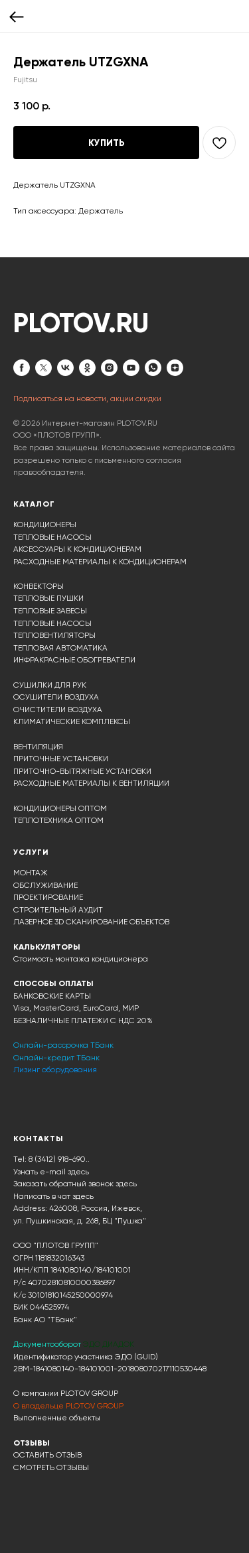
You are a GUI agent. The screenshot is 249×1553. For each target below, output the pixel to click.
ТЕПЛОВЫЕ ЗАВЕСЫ (50, 610)
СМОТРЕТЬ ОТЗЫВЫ (51, 1467)
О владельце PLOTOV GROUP (68, 1405)
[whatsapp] (153, 367)
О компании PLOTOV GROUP (65, 1393)
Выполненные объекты (56, 1417)
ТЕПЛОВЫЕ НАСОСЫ (52, 537)
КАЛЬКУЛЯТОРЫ (46, 947)
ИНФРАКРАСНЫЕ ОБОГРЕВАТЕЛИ (74, 659)
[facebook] (21, 367)
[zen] (175, 367)
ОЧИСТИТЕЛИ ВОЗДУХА (57, 709)
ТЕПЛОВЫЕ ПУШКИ (48, 598)
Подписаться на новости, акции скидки (87, 398)
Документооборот (48, 1344)
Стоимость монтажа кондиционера (80, 958)
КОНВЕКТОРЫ (38, 586)
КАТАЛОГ (34, 504)
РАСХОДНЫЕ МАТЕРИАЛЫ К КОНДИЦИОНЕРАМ (100, 561)
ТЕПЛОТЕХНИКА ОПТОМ (58, 820)
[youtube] (131, 367)
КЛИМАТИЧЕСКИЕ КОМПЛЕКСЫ (71, 721)
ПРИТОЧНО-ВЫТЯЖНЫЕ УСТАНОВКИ (82, 771)
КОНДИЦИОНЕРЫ (44, 524)
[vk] (65, 367)
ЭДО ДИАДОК (108, 1344)
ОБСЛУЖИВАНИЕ (45, 885)
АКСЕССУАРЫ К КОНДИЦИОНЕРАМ (77, 549)
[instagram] (109, 367)
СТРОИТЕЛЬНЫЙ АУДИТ (58, 909)
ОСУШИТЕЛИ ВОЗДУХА (56, 697)
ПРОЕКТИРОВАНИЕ (48, 897)
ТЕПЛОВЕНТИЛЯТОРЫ (54, 635)
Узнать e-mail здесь (51, 1172)
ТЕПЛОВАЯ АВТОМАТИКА (60, 647)
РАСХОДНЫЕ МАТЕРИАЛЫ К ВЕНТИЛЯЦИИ (91, 783)
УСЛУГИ (31, 852)
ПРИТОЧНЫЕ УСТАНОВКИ (60, 758)
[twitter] (43, 367)
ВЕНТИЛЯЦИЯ (38, 746)
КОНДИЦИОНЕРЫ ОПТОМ (60, 808)
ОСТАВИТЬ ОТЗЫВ (47, 1455)
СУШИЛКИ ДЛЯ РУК (49, 685)
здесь (83, 1196)
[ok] (87, 367)
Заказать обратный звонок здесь (75, 1183)
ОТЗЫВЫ (31, 1443)
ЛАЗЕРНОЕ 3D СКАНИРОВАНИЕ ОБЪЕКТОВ (91, 921)
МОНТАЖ (30, 872)
